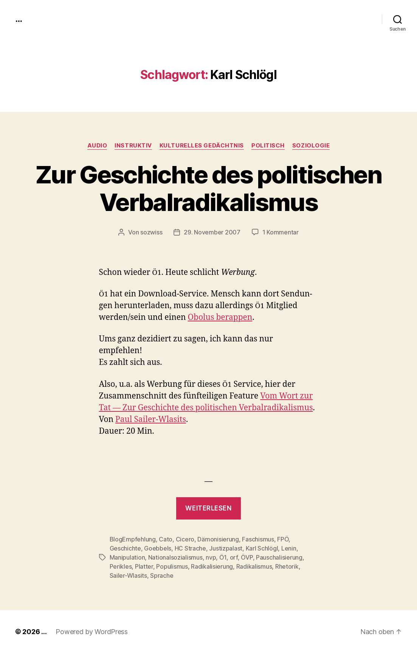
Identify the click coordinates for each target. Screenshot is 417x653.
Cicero (185, 539)
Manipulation (127, 557)
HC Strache (190, 548)
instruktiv (133, 145)
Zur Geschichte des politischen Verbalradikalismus (208, 188)
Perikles (121, 566)
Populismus (172, 566)
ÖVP (247, 557)
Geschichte (125, 548)
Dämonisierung (218, 539)
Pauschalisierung (279, 557)
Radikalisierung (212, 566)
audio (97, 145)
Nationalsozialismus (175, 557)
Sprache (161, 575)
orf (234, 557)
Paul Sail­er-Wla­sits (150, 419)
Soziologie (311, 145)
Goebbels (157, 548)
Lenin (288, 548)
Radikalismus (254, 566)
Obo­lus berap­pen (220, 317)
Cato (165, 539)
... (18, 18)
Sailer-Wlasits (128, 575)
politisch (268, 145)
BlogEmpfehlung (133, 539)
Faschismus (258, 539)
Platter (144, 566)
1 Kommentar (280, 232)
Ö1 (222, 557)
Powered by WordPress (92, 632)
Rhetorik (287, 566)
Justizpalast (225, 548)
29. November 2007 (212, 232)
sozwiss (151, 232)
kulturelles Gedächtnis (202, 145)
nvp (211, 557)
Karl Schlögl (262, 548)
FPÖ (282, 539)
